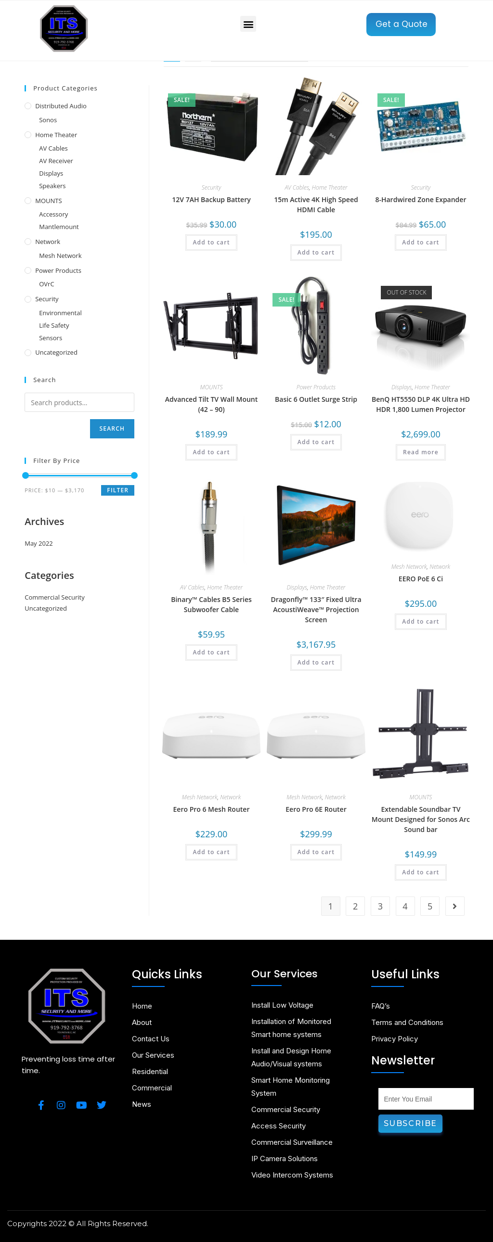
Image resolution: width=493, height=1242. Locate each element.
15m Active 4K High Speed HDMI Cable (316, 204)
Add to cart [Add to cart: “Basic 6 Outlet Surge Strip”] (316, 442)
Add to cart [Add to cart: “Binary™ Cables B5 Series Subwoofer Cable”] (211, 652)
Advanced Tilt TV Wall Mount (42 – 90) (211, 404)
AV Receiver (56, 160)
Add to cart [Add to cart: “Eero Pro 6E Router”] (316, 852)
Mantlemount (59, 226)
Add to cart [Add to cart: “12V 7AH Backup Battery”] (211, 242)
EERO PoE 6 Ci (421, 578)
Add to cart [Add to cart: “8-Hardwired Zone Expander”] (420, 242)
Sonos (48, 119)
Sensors (50, 337)
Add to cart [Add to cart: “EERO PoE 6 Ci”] (420, 621)
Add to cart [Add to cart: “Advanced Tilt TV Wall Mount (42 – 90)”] (211, 452)
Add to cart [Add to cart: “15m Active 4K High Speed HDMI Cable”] (316, 252)
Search (112, 428)
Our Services (284, 973)
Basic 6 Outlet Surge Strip (316, 399)
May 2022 (39, 543)
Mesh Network (409, 567)
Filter (118, 490)
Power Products (316, 387)
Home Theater (330, 187)
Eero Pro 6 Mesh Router (211, 809)
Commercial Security (54, 597)
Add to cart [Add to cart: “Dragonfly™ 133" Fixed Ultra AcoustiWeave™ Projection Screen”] (316, 662)
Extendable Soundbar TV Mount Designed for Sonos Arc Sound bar (421, 819)
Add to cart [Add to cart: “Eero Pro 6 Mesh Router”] (211, 852)
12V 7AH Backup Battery (211, 199)
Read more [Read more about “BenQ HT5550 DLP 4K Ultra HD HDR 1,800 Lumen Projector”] (421, 452)
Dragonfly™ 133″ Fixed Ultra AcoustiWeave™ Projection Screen (316, 609)
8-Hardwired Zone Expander (420, 199)
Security (211, 187)
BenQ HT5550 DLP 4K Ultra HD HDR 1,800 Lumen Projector (421, 404)
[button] (248, 24)
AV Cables (297, 187)
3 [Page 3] (380, 906)
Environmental (60, 312)
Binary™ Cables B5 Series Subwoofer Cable (211, 604)
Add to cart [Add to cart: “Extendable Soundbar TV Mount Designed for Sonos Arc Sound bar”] (420, 872)
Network (439, 567)
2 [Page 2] (355, 906)
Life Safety (54, 325)
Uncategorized (56, 352)
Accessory (53, 214)
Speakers (52, 185)
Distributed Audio (61, 106)
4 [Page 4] (404, 906)
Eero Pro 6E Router (315, 809)
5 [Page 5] (430, 906)
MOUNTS (211, 387)
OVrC (46, 284)
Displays (401, 387)
